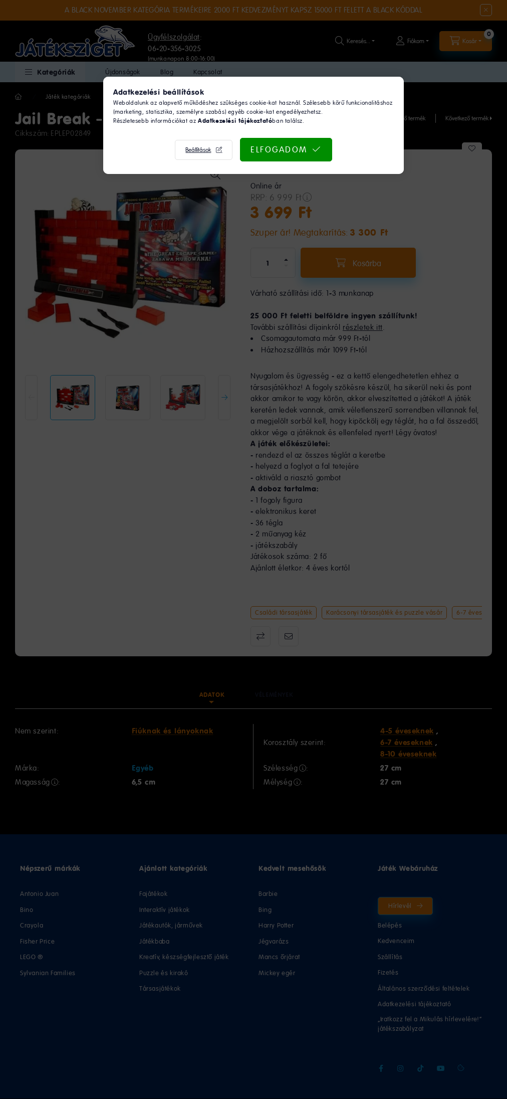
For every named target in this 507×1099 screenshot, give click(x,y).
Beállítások (198, 149)
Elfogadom (279, 149)
